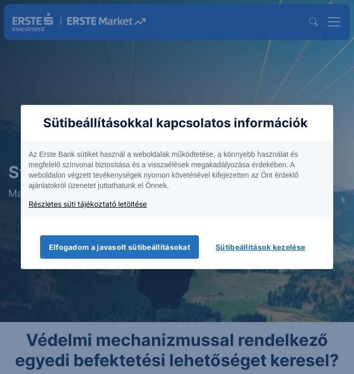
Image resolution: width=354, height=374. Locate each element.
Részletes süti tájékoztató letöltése (88, 203)
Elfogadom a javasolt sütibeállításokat (119, 247)
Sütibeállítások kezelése (260, 247)
